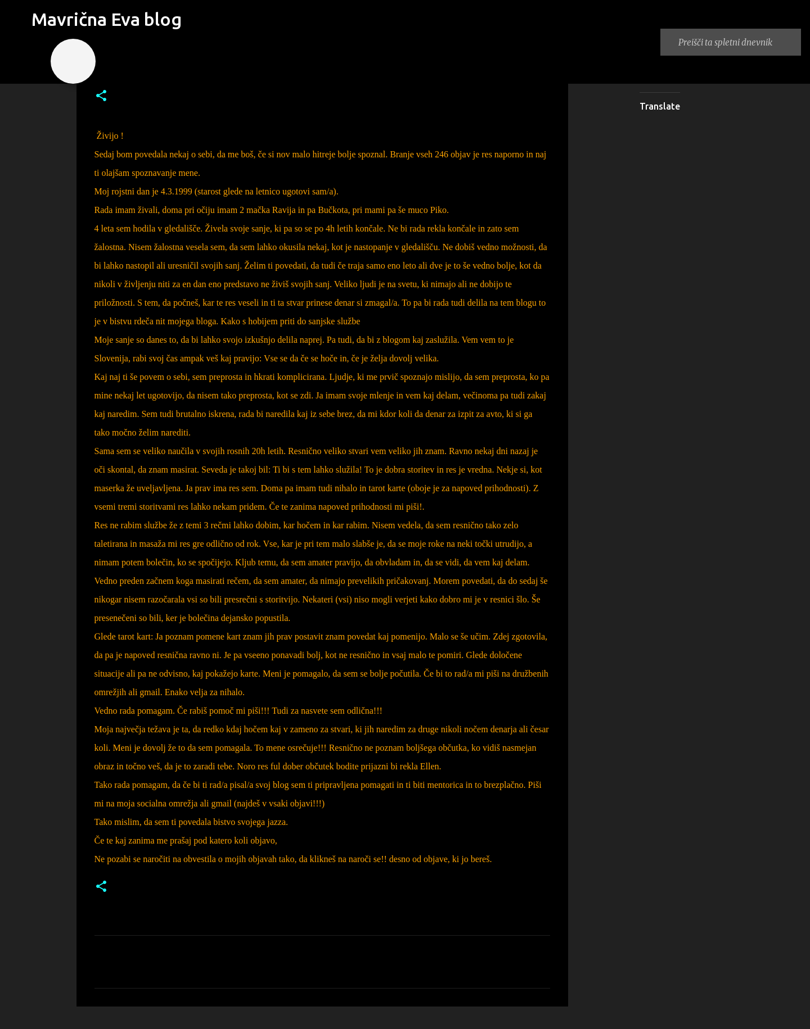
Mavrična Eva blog (107, 19)
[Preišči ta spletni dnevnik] (737, 42)
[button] (101, 96)
